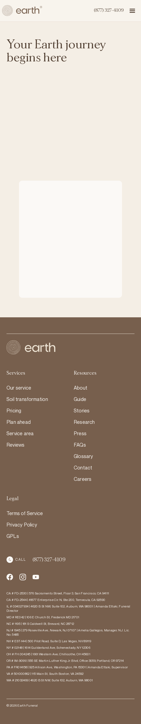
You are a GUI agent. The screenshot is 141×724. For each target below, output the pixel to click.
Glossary (83, 456)
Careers (82, 479)
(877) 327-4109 (108, 10)
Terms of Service (25, 513)
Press (80, 433)
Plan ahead (19, 422)
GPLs (13, 536)
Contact (83, 468)
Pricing (14, 410)
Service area (20, 433)
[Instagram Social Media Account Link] (36, 577)
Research (84, 422)
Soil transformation (27, 399)
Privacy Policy (22, 525)
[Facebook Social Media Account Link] (10, 577)
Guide (80, 399)
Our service (19, 388)
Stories (81, 410)
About (80, 388)
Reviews (15, 445)
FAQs (80, 445)
